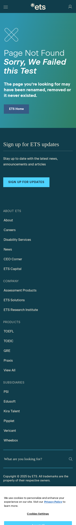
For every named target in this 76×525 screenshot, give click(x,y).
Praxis (8, 360)
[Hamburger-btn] (5, 6)
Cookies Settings (38, 517)
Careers (10, 230)
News (8, 249)
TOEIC (8, 341)
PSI (6, 392)
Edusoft (10, 401)
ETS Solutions (14, 300)
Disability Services (17, 240)
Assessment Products (20, 290)
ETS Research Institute (21, 310)
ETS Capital (12, 269)
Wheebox (11, 440)
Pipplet (9, 421)
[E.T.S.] (38, 6)
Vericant (10, 431)
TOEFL (9, 331)
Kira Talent (12, 411)
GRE (7, 351)
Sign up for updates (26, 182)
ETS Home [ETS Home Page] (16, 109)
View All (9, 370)
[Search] (71, 459)
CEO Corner (13, 259)
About (8, 220)
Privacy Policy (53, 505)
